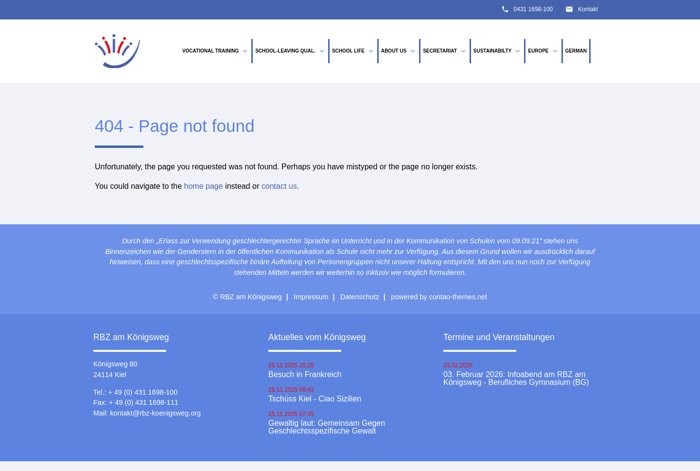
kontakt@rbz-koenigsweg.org (155, 413)
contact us (279, 186)
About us (399, 51)
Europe (543, 51)
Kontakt (588, 9)
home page (203, 186)
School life (353, 51)
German (576, 51)
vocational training (215, 51)
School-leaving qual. (290, 51)
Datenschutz (359, 297)
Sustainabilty (497, 51)
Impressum (311, 297)
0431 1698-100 (533, 9)
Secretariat (445, 51)
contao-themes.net (458, 297)
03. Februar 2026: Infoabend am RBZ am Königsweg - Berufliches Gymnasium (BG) (516, 378)
